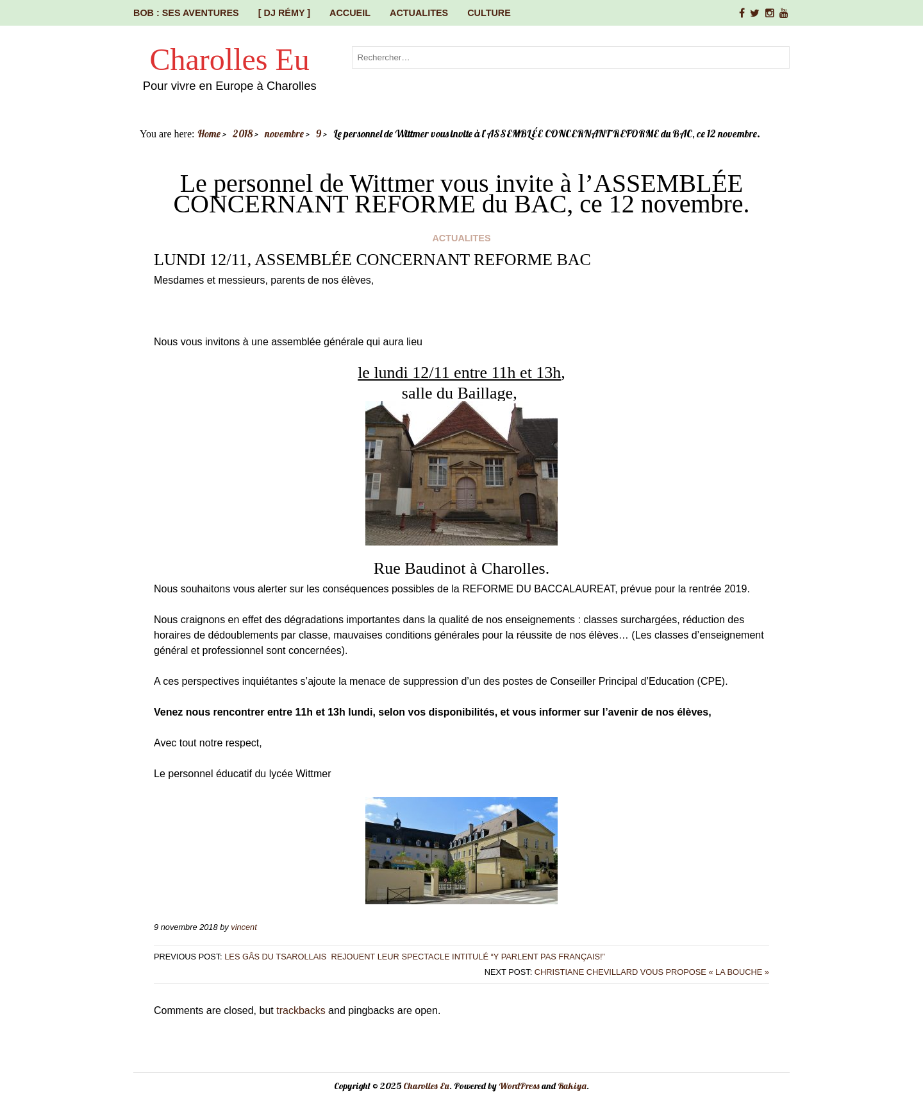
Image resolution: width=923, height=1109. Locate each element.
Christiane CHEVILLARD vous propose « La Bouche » (652, 972)
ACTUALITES (419, 13)
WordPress (519, 1086)
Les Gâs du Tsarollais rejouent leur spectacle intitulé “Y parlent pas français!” (415, 956)
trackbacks (300, 1010)
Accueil (349, 13)
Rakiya (572, 1086)
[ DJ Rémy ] (284, 13)
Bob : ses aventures (186, 13)
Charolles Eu (230, 59)
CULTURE (489, 13)
